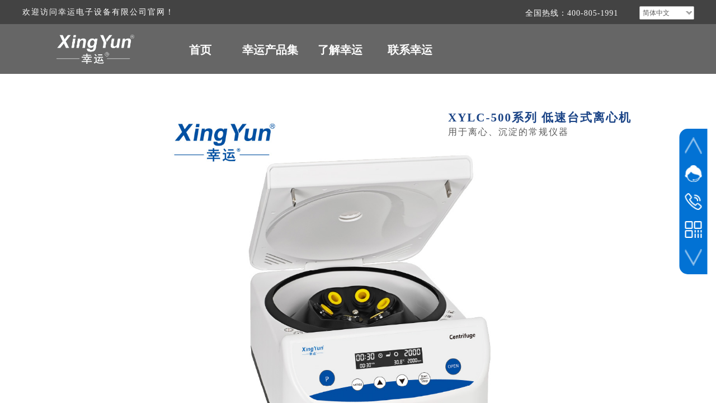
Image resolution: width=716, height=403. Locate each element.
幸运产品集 (270, 50)
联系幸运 (410, 50)
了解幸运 (340, 50)
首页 (200, 50)
